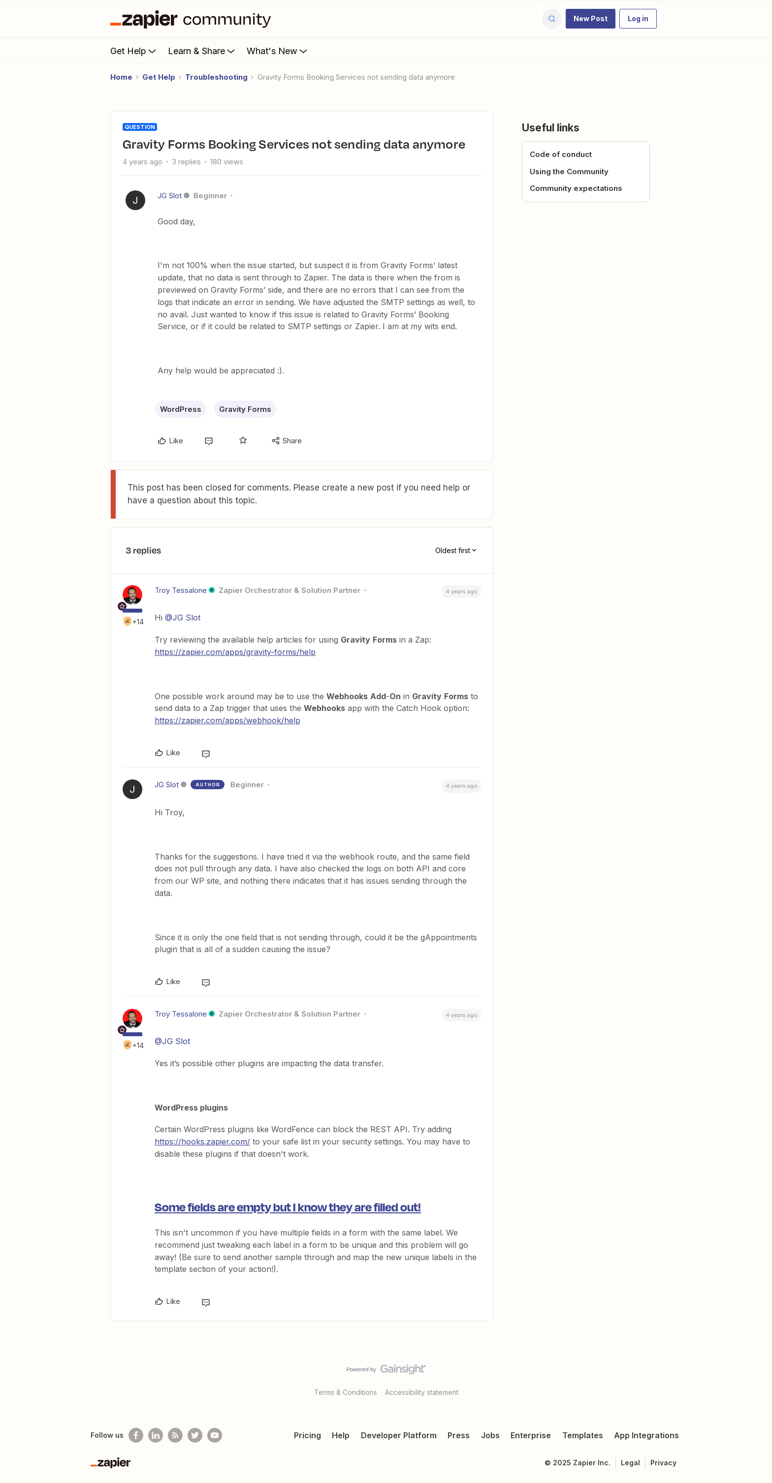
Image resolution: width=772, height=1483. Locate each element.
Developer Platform (399, 1435)
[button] (590, 19)
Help (341, 1435)
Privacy (663, 1462)
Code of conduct (561, 154)
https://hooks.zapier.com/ (202, 1141)
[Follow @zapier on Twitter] (195, 1435)
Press (459, 1435)
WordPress (180, 409)
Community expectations (576, 188)
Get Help (134, 51)
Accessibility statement (421, 1392)
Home (121, 77)
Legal (630, 1462)
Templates (582, 1435)
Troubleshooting (216, 77)
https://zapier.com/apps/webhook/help (227, 720)
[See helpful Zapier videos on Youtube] (214, 1435)
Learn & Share (202, 51)
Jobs (490, 1435)
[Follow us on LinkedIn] (155, 1435)
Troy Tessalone (181, 590)
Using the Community (569, 171)
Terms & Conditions (345, 1392)
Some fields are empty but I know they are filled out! (288, 1206)
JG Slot (170, 195)
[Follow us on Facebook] (136, 1435)
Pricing (307, 1435)
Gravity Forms (245, 409)
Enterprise (531, 1435)
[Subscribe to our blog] (175, 1435)
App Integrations (646, 1435)
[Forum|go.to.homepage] (193, 19)
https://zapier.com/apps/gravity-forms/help (235, 652)
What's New (278, 51)
